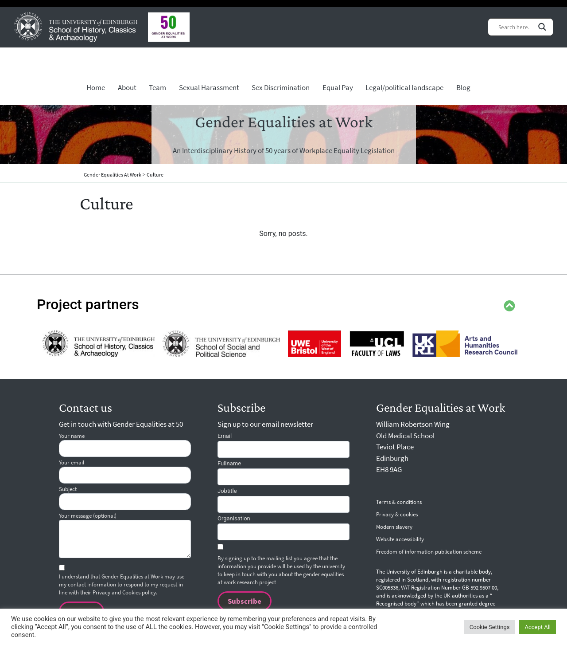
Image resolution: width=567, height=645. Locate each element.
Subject (125, 499)
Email (224, 437)
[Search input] (515, 27)
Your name (125, 445)
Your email (125, 472)
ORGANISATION (233, 519)
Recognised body (396, 605)
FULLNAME (229, 464)
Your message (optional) (125, 536)
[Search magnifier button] (542, 27)
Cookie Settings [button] (490, 627)
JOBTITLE (227, 492)
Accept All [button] (537, 627)
